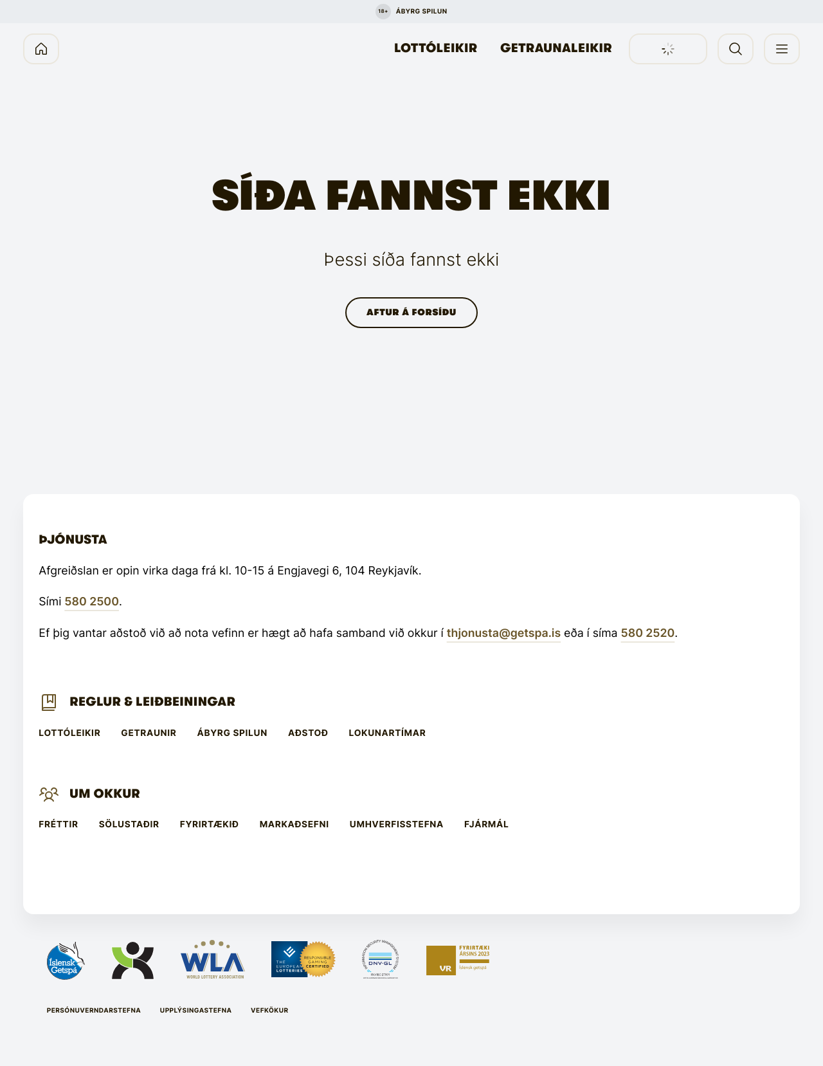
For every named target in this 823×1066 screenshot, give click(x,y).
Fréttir (58, 825)
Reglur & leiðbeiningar (152, 702)
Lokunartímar (387, 733)
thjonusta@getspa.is (504, 633)
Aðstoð (308, 733)
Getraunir (148, 733)
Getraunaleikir (556, 48)
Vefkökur (270, 1011)
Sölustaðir (129, 825)
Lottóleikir (436, 48)
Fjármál (486, 825)
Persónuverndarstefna (94, 1011)
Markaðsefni (294, 825)
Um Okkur (104, 794)
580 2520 (648, 633)
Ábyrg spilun (232, 733)
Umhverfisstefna (397, 825)
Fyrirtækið (209, 825)
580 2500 (91, 602)
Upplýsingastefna (196, 1011)
